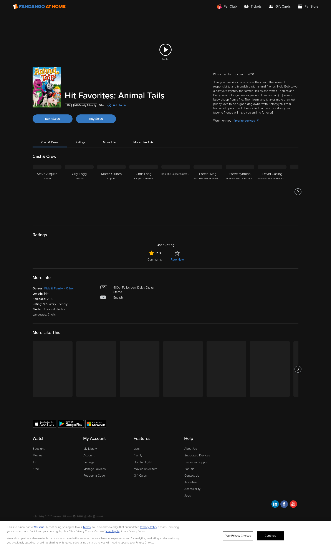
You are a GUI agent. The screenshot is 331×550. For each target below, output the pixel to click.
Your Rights (112, 531)
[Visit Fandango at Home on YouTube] (293, 504)
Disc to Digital (143, 462)
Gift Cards (140, 475)
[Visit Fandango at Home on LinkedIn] (275, 504)
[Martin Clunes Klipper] (111, 191)
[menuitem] (279, 6)
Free (36, 469)
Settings (88, 462)
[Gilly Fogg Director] (79, 191)
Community (154, 259)
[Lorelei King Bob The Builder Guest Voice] (207, 191)
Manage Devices (94, 469)
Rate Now (177, 259)
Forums (189, 469)
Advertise (190, 482)
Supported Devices (197, 455)
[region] (165, 535)
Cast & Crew (49, 142)
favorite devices (245, 120)
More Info (109, 142)
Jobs (187, 495)
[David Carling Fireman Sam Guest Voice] (272, 191)
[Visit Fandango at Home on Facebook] (284, 504)
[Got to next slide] (298, 191)
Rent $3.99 (52, 119)
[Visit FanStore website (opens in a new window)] (308, 6)
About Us (190, 449)
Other (70, 288)
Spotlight (39, 449)
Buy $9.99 (96, 119)
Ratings (81, 142)
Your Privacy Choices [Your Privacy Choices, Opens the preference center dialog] (238, 535)
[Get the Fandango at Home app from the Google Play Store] (71, 424)
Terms (87, 527)
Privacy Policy (148, 527)
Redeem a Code (94, 475)
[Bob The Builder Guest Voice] (175, 191)
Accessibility (192, 489)
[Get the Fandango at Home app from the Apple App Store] (44, 424)
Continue (270, 535)
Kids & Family (53, 288)
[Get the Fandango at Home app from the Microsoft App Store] (95, 424)
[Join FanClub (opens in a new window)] (227, 6)
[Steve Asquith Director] (47, 191)
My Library (90, 449)
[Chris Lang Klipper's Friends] (143, 191)
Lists (136, 449)
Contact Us (191, 475)
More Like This (143, 142)
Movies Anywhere (145, 469)
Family (138, 455)
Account (88, 455)
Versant (39, 527)
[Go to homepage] (39, 6)
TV (34, 462)
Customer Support (196, 462)
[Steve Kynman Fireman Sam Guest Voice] (240, 191)
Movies (37, 455)
